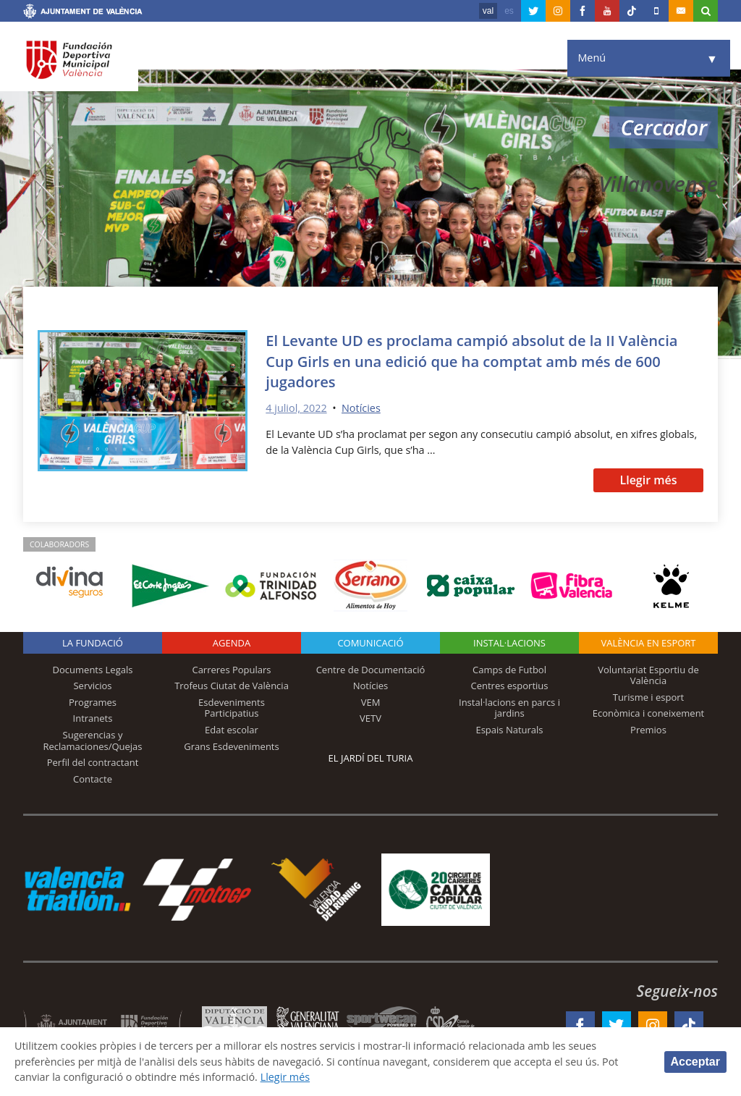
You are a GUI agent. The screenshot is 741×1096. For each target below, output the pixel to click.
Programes (93, 702)
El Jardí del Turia (371, 757)
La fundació (92, 642)
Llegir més (648, 480)
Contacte (92, 778)
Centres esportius (510, 685)
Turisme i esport (649, 697)
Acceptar (695, 1061)
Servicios (92, 685)
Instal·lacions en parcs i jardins (509, 708)
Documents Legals (93, 669)
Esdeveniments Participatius (231, 708)
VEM (371, 702)
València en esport (648, 642)
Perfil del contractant (93, 762)
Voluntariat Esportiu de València (648, 675)
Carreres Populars (231, 669)
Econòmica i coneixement (649, 713)
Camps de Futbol (509, 669)
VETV (370, 718)
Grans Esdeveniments (231, 746)
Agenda (231, 642)
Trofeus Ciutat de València (231, 685)
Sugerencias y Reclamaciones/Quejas (93, 740)
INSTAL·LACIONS (509, 642)
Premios (648, 729)
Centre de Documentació (370, 669)
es (509, 11)
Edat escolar (231, 729)
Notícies (361, 408)
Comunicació (370, 642)
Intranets (93, 718)
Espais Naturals (509, 729)
